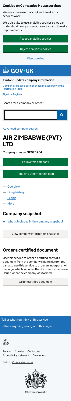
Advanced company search (20, 128)
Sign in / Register (12, 94)
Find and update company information (28, 80)
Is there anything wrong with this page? (27, 326)
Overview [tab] (13, 186)
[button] (33, 221)
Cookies (19, 351)
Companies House (22, 362)
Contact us (33, 351)
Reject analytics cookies (35, 49)
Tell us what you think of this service (25, 319)
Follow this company (35, 162)
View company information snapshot (40, 234)
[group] (35, 222)
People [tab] (11, 198)
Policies (7, 351)
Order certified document (35, 281)
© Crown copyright (35, 392)
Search (62, 115)
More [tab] (10, 203)
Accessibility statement (16, 355)
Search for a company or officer (23, 103)
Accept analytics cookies (35, 38)
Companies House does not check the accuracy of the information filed (33, 87)
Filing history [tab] (15, 192)
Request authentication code (36, 173)
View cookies (35, 58)
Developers (39, 355)
